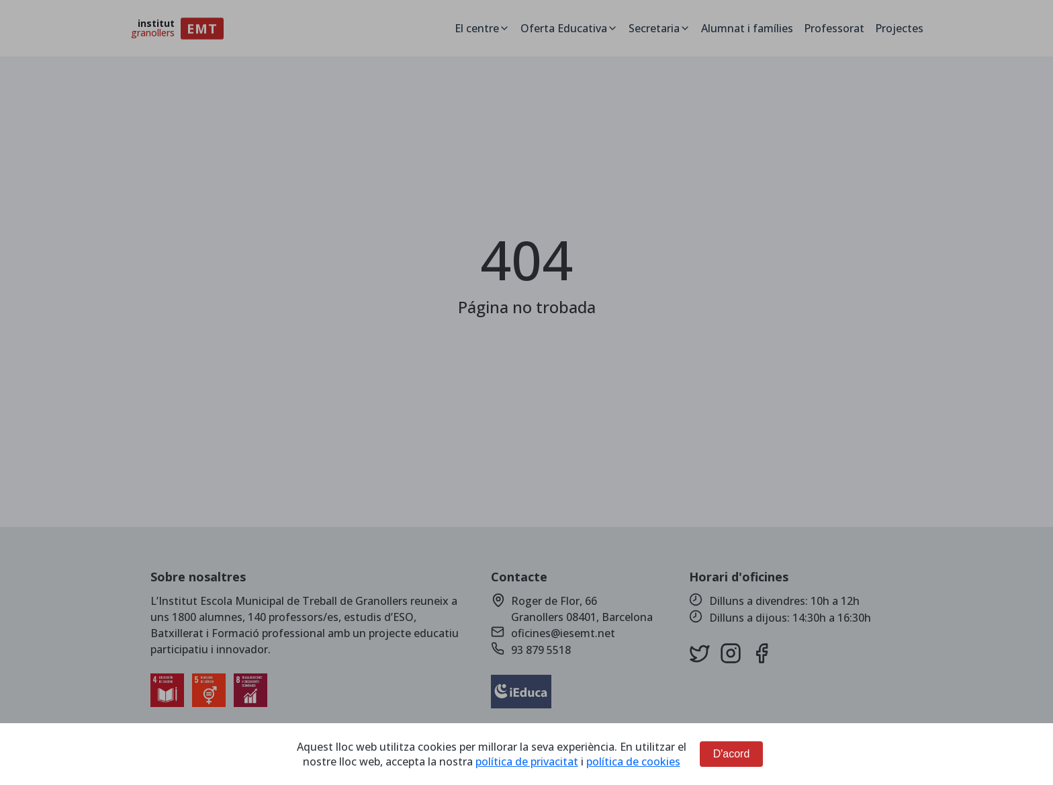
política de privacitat (526, 761)
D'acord (731, 753)
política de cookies (633, 761)
